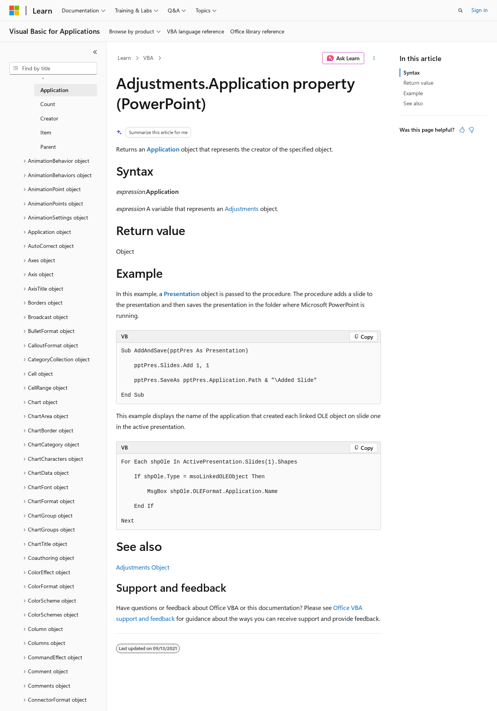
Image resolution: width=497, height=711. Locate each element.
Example (413, 93)
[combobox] (53, 68)
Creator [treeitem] (49, 118)
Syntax (411, 72)
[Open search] (460, 10)
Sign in (479, 10)
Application (163, 149)
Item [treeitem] (45, 132)
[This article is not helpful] (471, 129)
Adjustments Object (142, 567)
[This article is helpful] (462, 129)
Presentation (182, 293)
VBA (148, 57)
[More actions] (374, 58)
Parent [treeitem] (48, 146)
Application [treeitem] (54, 90)
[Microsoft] (14, 10)
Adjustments (242, 208)
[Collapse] (95, 52)
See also (413, 103)
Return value (418, 82)
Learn (124, 57)
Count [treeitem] (47, 104)
